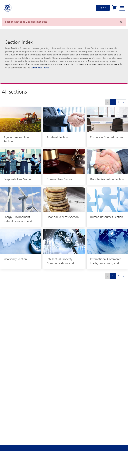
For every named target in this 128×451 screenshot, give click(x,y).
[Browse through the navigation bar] (122, 8)
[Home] (8, 7)
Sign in (103, 7)
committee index (40, 68)
